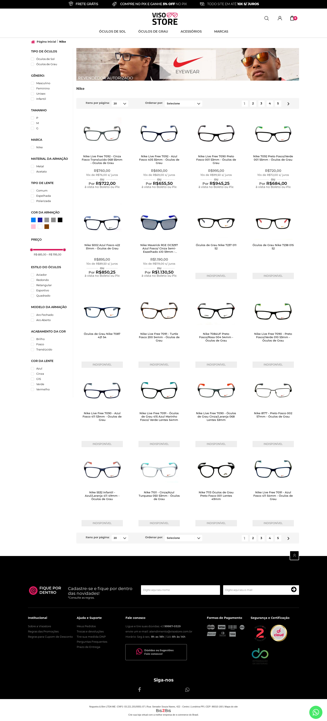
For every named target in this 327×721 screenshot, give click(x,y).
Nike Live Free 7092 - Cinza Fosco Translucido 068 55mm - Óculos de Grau (102, 160)
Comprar (102, 195)
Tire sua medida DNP (91, 636)
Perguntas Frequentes (92, 641)
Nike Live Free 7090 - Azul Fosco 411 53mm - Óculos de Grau (102, 416)
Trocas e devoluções (90, 631)
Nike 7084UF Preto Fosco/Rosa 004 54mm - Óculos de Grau (216, 337)
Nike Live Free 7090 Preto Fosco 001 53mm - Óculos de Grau (216, 160)
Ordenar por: (154, 103)
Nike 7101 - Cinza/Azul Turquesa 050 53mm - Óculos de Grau (159, 496)
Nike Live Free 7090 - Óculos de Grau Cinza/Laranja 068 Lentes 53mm (216, 416)
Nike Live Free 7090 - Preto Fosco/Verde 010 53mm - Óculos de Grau (273, 337)
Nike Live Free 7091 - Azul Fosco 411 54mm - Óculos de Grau (273, 496)
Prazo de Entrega (88, 647)
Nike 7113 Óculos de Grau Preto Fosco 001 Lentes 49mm (216, 496)
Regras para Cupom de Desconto (50, 636)
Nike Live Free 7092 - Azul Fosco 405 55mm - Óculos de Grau (159, 160)
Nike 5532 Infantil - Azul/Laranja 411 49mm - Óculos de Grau (102, 496)
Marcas (221, 31)
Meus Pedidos (86, 626)
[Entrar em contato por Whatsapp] (315, 712)
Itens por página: (97, 103)
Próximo (286, 102)
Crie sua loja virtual (138, 714)
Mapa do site (231, 706)
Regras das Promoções (43, 631)
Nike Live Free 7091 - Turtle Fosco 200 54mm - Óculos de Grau (159, 337)
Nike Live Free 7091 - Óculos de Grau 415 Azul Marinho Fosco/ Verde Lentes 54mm (159, 416)
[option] (187, 64)
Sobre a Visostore (39, 626)
